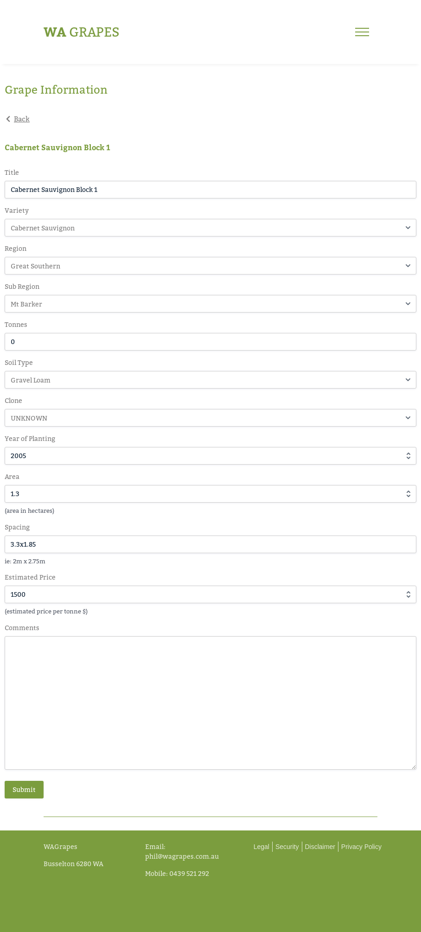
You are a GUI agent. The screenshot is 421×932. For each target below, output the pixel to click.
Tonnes (16, 324)
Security (287, 846)
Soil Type (19, 362)
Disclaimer (320, 846)
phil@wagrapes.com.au (182, 856)
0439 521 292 (189, 873)
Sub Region (22, 286)
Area (12, 476)
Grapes (82, 31)
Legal (261, 846)
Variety (17, 210)
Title (12, 172)
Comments (22, 628)
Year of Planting (30, 438)
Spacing (17, 527)
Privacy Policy (361, 846)
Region (15, 248)
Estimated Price (30, 577)
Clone (13, 400)
